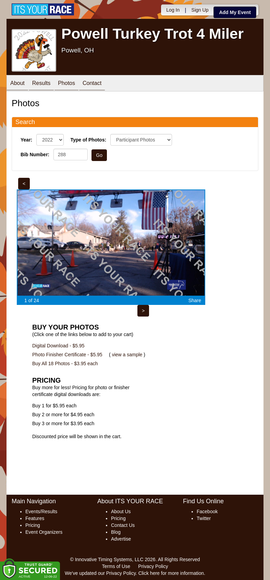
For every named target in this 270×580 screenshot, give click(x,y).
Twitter (204, 518)
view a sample (127, 354)
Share (194, 300)
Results (41, 84)
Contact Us (123, 525)
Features (34, 518)
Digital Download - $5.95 (58, 345)
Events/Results (41, 511)
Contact (92, 84)
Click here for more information (171, 573)
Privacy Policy (153, 566)
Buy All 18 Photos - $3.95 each (65, 363)
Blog (116, 532)
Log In (173, 10)
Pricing (32, 525)
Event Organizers (43, 532)
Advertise (121, 539)
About (17, 84)
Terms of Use (116, 566)
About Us (121, 511)
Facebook (207, 511)
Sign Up (200, 10)
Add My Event (235, 12)
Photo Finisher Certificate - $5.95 (67, 354)
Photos (66, 84)
